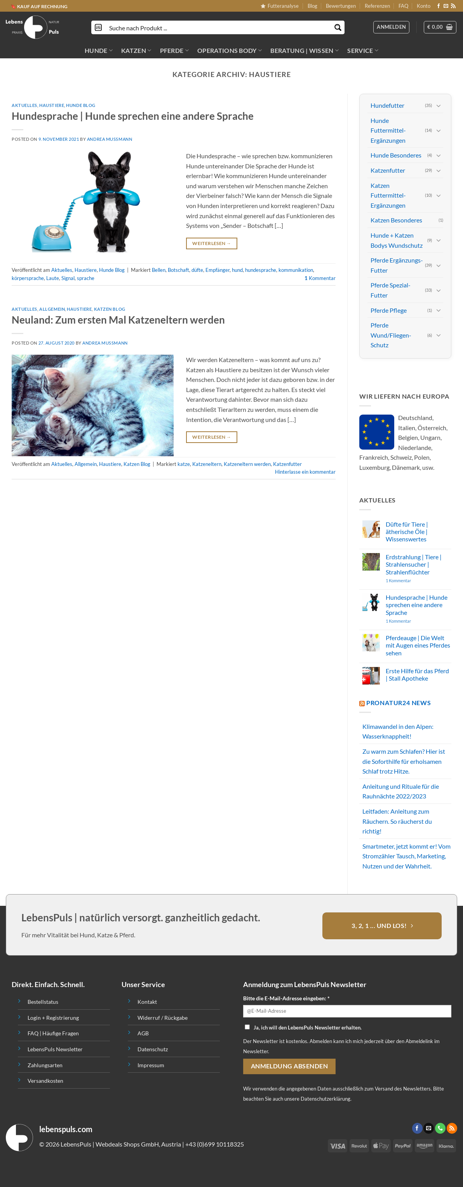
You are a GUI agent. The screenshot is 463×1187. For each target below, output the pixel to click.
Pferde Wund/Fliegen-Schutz (391, 334)
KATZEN (136, 50)
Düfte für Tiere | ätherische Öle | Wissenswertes (407, 531)
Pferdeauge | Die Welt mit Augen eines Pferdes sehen (418, 645)
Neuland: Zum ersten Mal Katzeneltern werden (118, 320)
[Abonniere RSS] (453, 6)
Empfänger (217, 270)
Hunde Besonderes (396, 155)
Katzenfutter (287, 464)
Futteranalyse (280, 6)
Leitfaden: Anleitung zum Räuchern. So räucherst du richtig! (397, 821)
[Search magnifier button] (338, 27)
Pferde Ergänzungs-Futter (397, 265)
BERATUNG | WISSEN (304, 50)
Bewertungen (341, 6)
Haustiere (51, 105)
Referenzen (377, 6)
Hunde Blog (81, 105)
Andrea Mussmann (109, 139)
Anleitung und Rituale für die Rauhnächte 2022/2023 (400, 791)
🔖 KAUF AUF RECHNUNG (39, 6)
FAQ (403, 6)
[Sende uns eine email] (446, 6)
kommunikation (295, 270)
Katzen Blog (109, 309)
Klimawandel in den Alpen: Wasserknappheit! (397, 731)
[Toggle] (438, 105)
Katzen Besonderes (396, 220)
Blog (312, 6)
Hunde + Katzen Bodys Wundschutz (397, 240)
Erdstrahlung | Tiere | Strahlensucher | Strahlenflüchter (414, 564)
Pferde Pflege (389, 309)
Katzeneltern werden (247, 464)
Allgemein (52, 309)
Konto (423, 6)
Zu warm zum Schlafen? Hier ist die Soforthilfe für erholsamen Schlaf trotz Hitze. (403, 761)
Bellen (158, 270)
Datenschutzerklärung (325, 1099)
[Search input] (218, 27)
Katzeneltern (206, 464)
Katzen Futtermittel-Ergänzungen (388, 194)
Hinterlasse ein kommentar (305, 472)
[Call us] (440, 1128)
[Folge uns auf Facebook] (438, 6)
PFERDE (174, 50)
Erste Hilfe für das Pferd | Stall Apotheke (417, 674)
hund (237, 270)
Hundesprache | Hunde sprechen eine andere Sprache (133, 116)
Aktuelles (24, 105)
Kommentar (320, 278)
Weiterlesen (211, 243)
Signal (68, 278)
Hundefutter (387, 105)
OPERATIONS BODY (229, 50)
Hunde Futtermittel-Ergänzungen (388, 130)
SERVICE (362, 50)
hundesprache (260, 270)
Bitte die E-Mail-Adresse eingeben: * (286, 998)
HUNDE (99, 50)
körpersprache (28, 278)
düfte (197, 270)
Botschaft (178, 270)
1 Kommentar (413, 580)
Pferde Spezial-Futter (391, 290)
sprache (85, 278)
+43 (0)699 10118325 (214, 1144)
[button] (440, 27)
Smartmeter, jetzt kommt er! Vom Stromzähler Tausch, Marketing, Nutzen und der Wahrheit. (406, 856)
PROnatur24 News (398, 702)
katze (184, 464)
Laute (52, 278)
